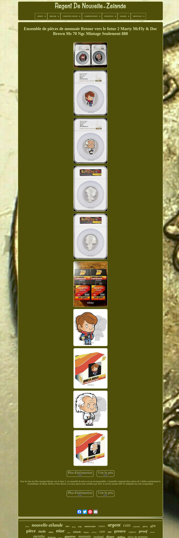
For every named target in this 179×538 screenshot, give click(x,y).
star (110, 532)
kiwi (27, 526)
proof (143, 531)
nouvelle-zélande (47, 525)
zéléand (93, 532)
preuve (120, 531)
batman (86, 532)
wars (68, 532)
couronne (136, 527)
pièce (31, 530)
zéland (152, 532)
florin (74, 527)
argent (114, 525)
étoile (42, 531)
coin (126, 525)
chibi (102, 531)
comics (101, 526)
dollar (51, 532)
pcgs (80, 527)
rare (67, 526)
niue (60, 530)
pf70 (152, 526)
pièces (145, 526)
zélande (77, 531)
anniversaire (90, 526)
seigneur (132, 532)
